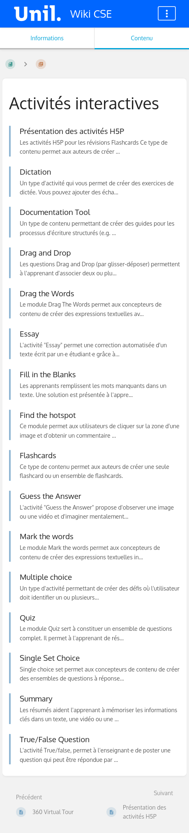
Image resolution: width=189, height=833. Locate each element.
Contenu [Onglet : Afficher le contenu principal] (141, 38)
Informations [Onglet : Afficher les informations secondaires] (46, 38)
